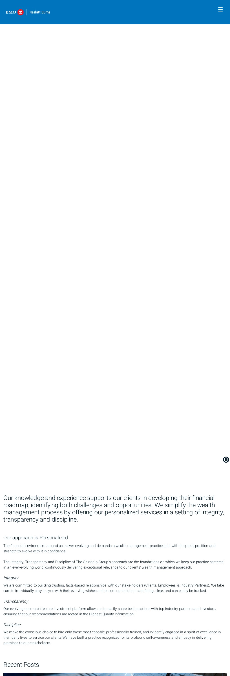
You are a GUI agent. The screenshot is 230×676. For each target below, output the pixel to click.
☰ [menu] (220, 10)
